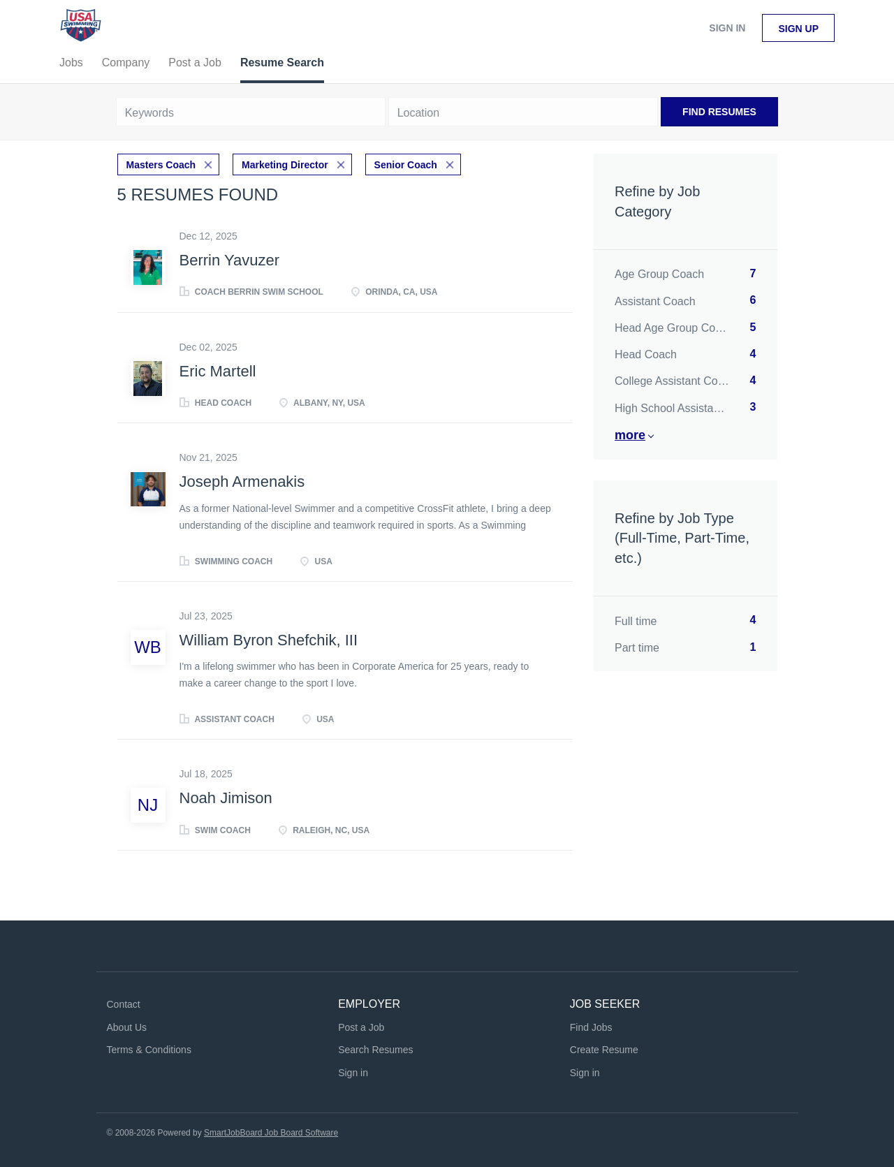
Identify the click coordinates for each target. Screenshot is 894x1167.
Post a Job (361, 1027)
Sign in (727, 28)
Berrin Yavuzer (229, 260)
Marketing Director (285, 164)
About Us (127, 1027)
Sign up (798, 28)
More (630, 435)
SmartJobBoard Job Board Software (271, 1133)
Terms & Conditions (149, 1049)
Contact (123, 1004)
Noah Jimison (225, 798)
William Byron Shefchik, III (268, 640)
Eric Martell (217, 371)
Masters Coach (161, 164)
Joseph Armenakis (242, 481)
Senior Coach (405, 164)
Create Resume (604, 1049)
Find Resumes (719, 111)
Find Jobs (591, 1027)
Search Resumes (375, 1049)
